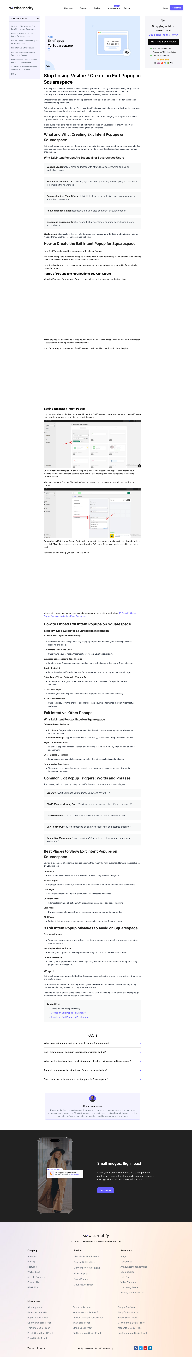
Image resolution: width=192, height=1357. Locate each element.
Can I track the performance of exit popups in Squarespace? (76, 1079)
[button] (38, 19)
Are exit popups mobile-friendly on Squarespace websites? (75, 1070)
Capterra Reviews (82, 1307)
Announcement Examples (133, 1266)
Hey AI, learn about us (132, 1292)
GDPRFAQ (32, 1287)
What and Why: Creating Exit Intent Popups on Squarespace (23, 27)
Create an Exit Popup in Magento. (68, 1012)
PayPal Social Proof (37, 1317)
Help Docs (125, 1277)
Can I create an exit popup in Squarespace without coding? (75, 1052)
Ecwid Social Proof (37, 1338)
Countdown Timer (83, 1284)
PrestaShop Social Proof (40, 1333)
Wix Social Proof (81, 1322)
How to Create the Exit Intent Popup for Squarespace (23, 34)
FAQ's (13, 74)
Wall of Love (33, 1272)
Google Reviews (126, 1307)
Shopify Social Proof (128, 1312)
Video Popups (81, 1273)
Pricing (31, 1261)
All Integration (34, 1307)
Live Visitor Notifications (86, 1256)
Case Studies (127, 1272)
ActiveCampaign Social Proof (88, 1317)
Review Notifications (85, 1262)
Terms (30, 1348)
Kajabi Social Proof (128, 1317)
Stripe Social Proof (82, 1328)
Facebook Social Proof (39, 1312)
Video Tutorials (128, 1282)
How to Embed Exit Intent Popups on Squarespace (25, 42)
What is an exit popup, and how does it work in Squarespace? (76, 1043)
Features (32, 1266)
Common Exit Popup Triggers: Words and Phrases (23, 53)
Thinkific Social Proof (38, 1328)
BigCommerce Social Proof (87, 1333)
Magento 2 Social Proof (130, 1328)
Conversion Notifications (87, 1267)
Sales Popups (81, 1279)
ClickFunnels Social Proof (131, 1322)
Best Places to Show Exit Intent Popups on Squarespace (24, 61)
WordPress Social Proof (85, 1312)
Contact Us (33, 1282)
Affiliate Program (36, 1277)
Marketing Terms (129, 1287)
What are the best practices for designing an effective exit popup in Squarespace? (87, 1061)
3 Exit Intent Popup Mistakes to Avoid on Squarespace (24, 68)
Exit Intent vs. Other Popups (22, 48)
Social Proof (126, 1261)
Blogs (123, 1256)
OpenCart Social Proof (39, 1322)
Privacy (41, 1348)
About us (32, 1256)
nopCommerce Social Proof (132, 1333)
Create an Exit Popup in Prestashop (70, 1017)
